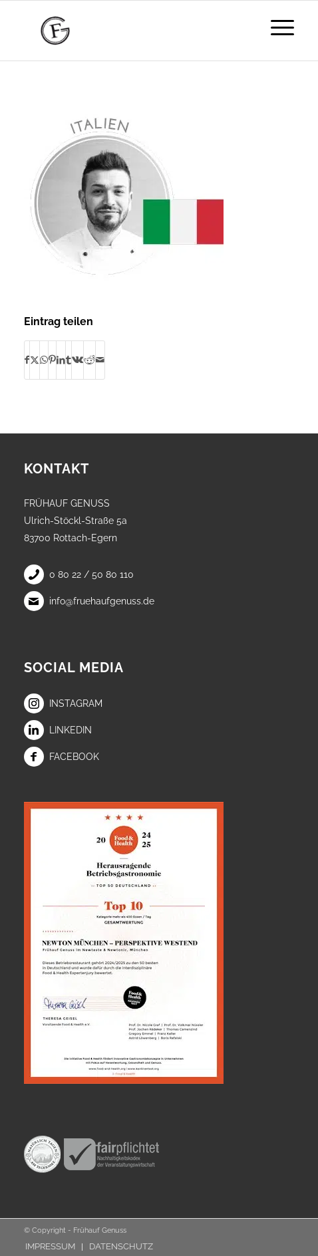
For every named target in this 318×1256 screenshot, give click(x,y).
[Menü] (275, 27)
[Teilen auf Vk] (77, 359)
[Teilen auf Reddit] (89, 359)
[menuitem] (275, 27)
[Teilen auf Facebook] (27, 359)
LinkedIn (58, 730)
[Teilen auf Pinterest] (52, 359)
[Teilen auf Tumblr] (68, 359)
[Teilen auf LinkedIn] (61, 359)
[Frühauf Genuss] (132, 31)
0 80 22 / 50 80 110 (79, 574)
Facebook (61, 757)
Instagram (63, 703)
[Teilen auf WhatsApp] (44, 359)
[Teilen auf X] (34, 359)
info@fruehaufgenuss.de (89, 601)
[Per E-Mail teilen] (100, 359)
